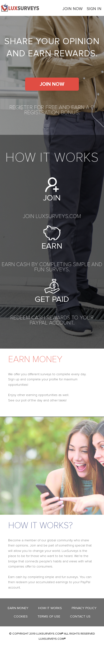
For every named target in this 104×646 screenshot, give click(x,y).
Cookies (21, 616)
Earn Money (18, 608)
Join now (72, 8)
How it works (50, 608)
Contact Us (80, 616)
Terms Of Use (48, 616)
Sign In (94, 8)
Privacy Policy (84, 608)
